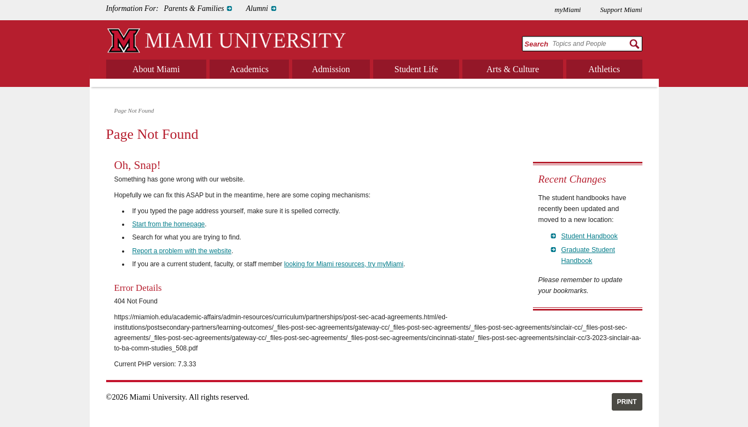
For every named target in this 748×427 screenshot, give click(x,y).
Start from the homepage (168, 224)
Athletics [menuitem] (604, 69)
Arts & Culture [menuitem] (512, 69)
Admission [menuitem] (331, 69)
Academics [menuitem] (249, 69)
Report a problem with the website (181, 251)
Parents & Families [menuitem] (194, 8)
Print (627, 402)
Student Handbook (589, 236)
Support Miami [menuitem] (621, 10)
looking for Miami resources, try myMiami (343, 264)
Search (536, 44)
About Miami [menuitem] (156, 69)
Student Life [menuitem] (416, 69)
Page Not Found (134, 110)
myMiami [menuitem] (567, 10)
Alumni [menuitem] (257, 8)
